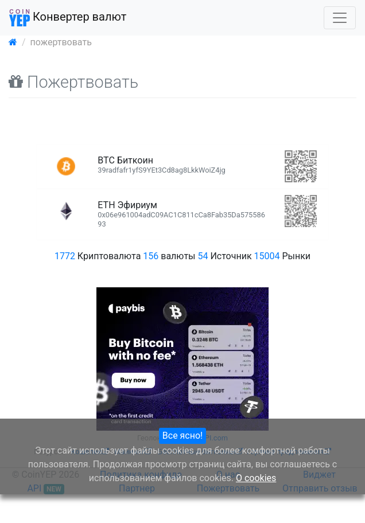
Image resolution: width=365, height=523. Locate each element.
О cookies (256, 478)
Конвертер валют (67, 17)
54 (203, 256)
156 (150, 256)
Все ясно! (182, 435)
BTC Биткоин (161, 164)
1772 (65, 256)
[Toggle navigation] (340, 17)
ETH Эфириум (181, 214)
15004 (267, 256)
